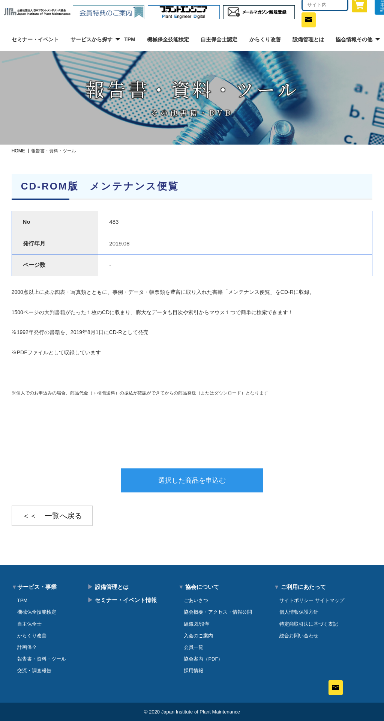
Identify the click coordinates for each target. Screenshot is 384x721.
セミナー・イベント (35, 39)
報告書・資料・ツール (41, 659)
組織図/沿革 (197, 624)
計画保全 (27, 647)
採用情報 (193, 670)
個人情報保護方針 (298, 612)
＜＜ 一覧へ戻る (52, 516)
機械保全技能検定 (168, 39)
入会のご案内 (198, 635)
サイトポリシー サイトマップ (311, 600)
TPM (129, 39)
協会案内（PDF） (203, 659)
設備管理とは (308, 39)
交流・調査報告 (34, 670)
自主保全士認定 (219, 39)
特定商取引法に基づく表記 (308, 624)
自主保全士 (29, 624)
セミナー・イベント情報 (121, 600)
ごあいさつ (196, 600)
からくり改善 (265, 39)
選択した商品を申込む (192, 480)
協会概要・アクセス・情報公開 (218, 612)
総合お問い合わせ (298, 635)
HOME (18, 151)
